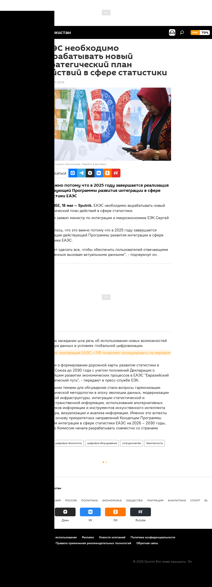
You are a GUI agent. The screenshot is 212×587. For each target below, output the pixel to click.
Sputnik (48, 164)
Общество (134, 500)
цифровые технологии (68, 443)
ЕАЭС (46, 443)
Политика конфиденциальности (153, 537)
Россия (71, 500)
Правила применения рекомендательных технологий (93, 543)
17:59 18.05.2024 (52, 82)
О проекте (12, 537)
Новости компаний (112, 537)
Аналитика (177, 500)
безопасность (154, 443)
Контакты (30, 537)
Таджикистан (16, 500)
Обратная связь (147, 543)
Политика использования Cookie (27, 543)
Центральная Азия (46, 500)
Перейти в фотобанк (94, 164)
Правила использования (60, 537)
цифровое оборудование (102, 443)
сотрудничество (131, 443)
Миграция (155, 500)
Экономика (112, 500)
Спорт (195, 500)
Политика (89, 500)
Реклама (88, 537)
